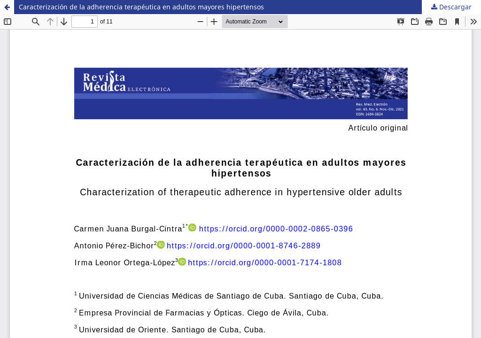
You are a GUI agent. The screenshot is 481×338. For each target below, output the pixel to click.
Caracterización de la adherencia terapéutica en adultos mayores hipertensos (141, 6)
